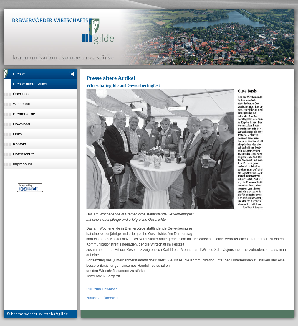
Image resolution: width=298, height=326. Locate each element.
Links (17, 134)
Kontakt (19, 144)
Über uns (21, 94)
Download (21, 124)
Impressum (22, 164)
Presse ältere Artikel (30, 84)
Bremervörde (24, 114)
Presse (19, 74)
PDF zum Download (102, 289)
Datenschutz (23, 154)
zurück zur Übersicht (102, 298)
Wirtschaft (21, 104)
